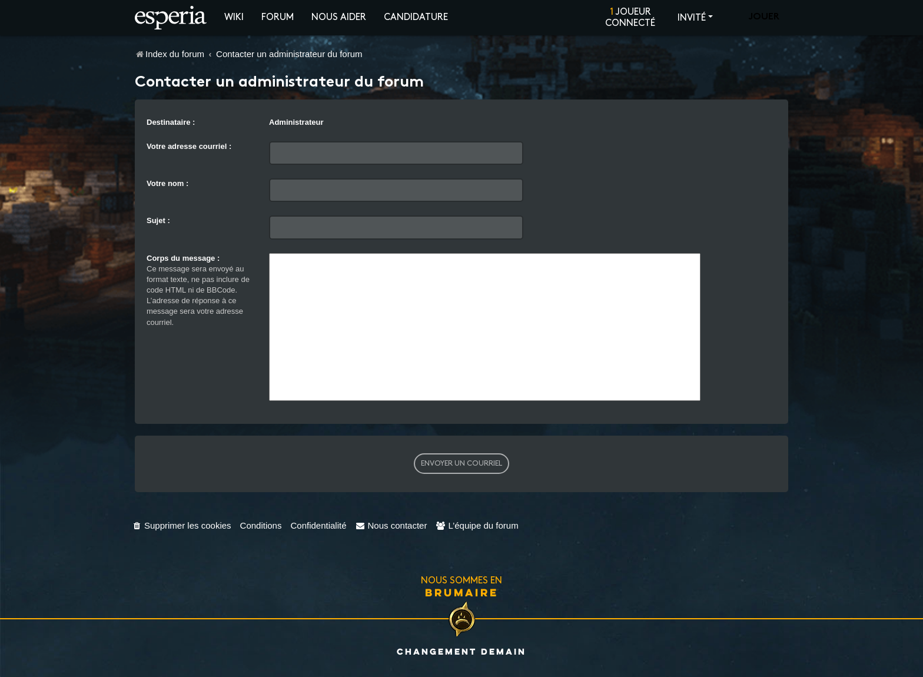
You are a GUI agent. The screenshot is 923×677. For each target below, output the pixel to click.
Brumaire (462, 592)
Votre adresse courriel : (189, 146)
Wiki (234, 17)
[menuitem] (181, 525)
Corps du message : (183, 258)
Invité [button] (692, 18)
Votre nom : (167, 183)
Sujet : (158, 220)
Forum (277, 17)
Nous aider (338, 17)
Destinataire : (171, 122)
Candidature (416, 17)
